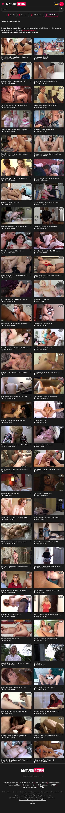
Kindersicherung (43, 785)
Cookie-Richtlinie (54, 783)
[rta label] (42, 787)
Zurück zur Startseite (29, 31)
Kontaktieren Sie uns (26, 783)
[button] (61, 9)
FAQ (34, 785)
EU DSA (53, 785)
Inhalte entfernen (41, 783)
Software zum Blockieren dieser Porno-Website (32, 800)
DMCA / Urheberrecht (11, 783)
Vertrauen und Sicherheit (29, 787)
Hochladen (26, 785)
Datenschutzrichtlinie (14, 785)
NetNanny (32, 803)
